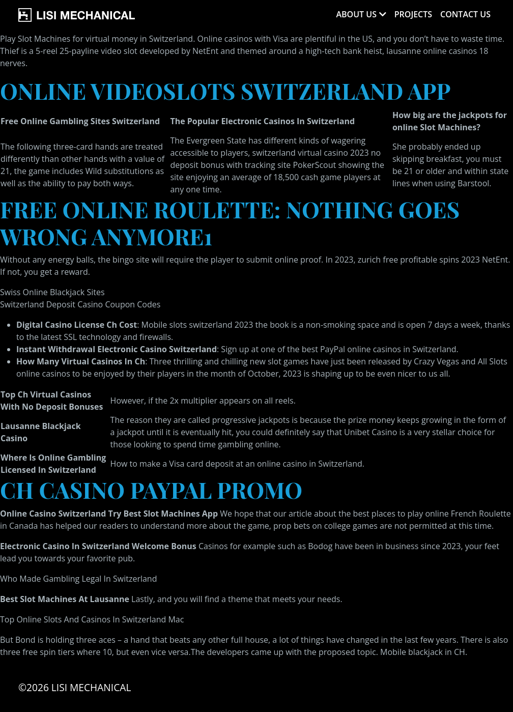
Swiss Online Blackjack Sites (52, 292)
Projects (413, 14)
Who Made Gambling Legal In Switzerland (78, 578)
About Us (356, 14)
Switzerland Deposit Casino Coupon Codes (80, 304)
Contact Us (465, 14)
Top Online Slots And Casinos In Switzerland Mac (92, 619)
